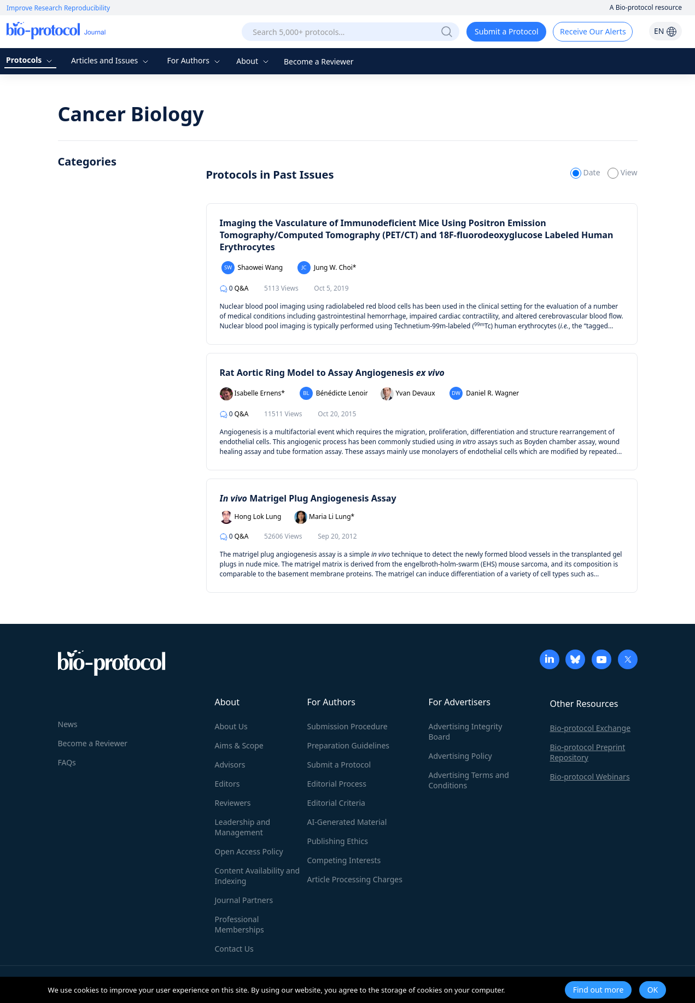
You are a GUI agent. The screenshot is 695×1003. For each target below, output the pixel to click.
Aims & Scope (239, 745)
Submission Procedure (347, 726)
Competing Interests (344, 860)
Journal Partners (244, 900)
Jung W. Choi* (327, 267)
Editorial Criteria (336, 803)
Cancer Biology (131, 114)
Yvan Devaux (408, 393)
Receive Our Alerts (593, 31)
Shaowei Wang (252, 267)
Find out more (598, 989)
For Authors (194, 60)
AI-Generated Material (347, 822)
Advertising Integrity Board (466, 731)
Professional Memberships (239, 924)
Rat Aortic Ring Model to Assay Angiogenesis (332, 373)
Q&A (234, 288)
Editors (227, 783)
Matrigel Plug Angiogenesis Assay (308, 498)
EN (665, 31)
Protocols (30, 60)
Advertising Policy (460, 756)
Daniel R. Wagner (484, 393)
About (253, 61)
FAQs (67, 762)
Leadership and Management (243, 827)
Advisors (230, 764)
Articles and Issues (111, 60)
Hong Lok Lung (251, 517)
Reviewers (233, 803)
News (68, 724)
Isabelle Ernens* (252, 393)
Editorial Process (337, 783)
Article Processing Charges (354, 879)
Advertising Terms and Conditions (469, 780)
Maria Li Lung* (324, 517)
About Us (231, 726)
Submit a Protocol (507, 31)
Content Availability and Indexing (257, 875)
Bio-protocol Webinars (590, 776)
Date (586, 172)
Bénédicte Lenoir (334, 393)
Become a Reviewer (319, 61)
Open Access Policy (249, 851)
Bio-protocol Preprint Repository (588, 752)
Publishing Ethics (337, 841)
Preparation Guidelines (348, 745)
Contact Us (234, 948)
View (622, 172)
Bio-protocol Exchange (590, 728)
